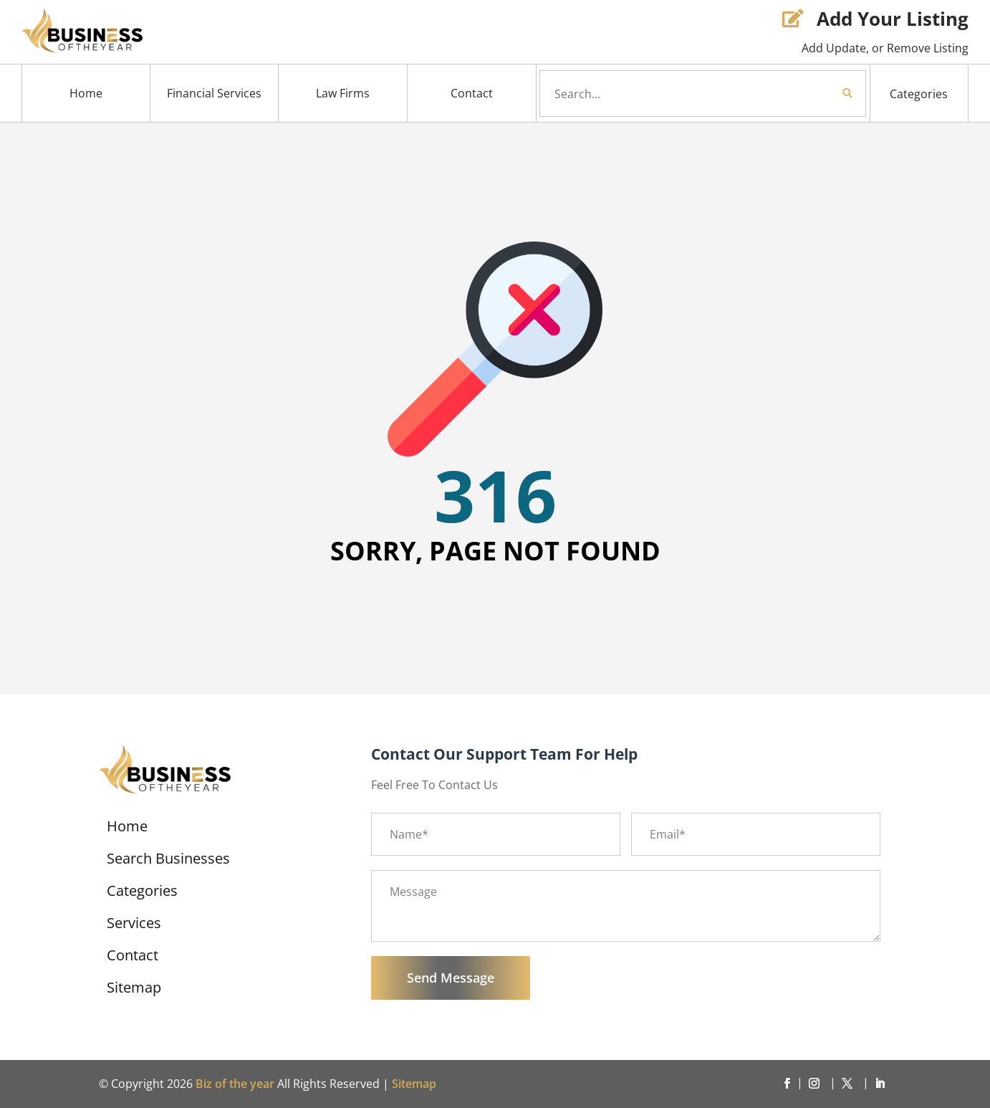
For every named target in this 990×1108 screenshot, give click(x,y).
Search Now (823, 93)
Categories (919, 94)
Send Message (450, 977)
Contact (472, 93)
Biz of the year (235, 1084)
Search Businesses (168, 861)
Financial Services (214, 93)
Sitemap (134, 990)
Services (134, 925)
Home (85, 93)
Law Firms (343, 93)
